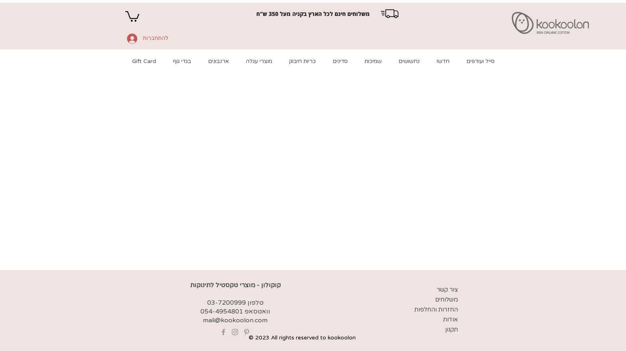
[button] (132, 16)
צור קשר (447, 289)
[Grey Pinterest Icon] (246, 332)
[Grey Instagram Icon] (235, 332)
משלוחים (446, 299)
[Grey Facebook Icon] (223, 332)
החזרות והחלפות (436, 309)
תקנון (451, 329)
